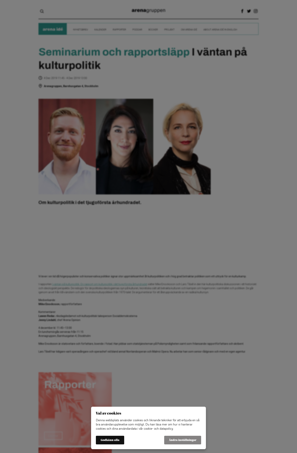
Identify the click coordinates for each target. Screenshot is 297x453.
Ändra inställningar (182, 440)
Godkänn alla (110, 440)
